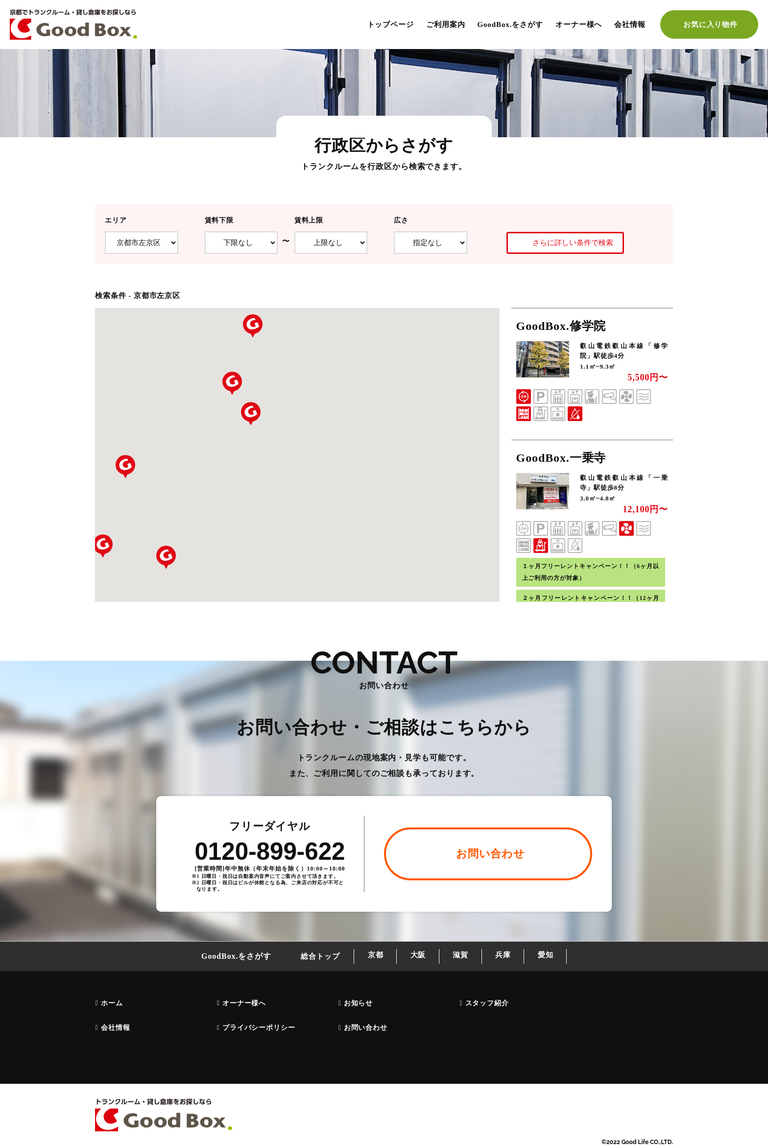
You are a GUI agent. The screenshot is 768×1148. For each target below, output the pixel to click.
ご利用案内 (445, 24)
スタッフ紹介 (486, 1003)
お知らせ (358, 1003)
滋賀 (460, 957)
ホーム (111, 1003)
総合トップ (314, 957)
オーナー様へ (578, 24)
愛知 (550, 957)
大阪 (415, 957)
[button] (253, 326)
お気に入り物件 (710, 24)
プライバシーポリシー (258, 1028)
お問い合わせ (365, 1028)
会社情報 (630, 24)
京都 (371, 957)
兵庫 (505, 957)
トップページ (390, 24)
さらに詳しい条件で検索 (563, 243)
